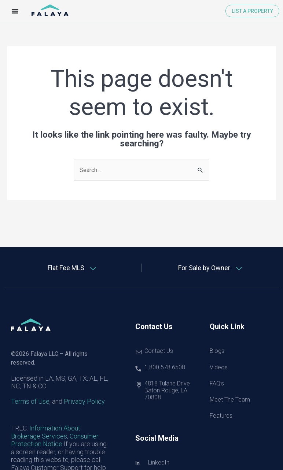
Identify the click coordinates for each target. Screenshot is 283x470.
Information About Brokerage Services (45, 432)
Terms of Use (30, 401)
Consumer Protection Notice (55, 440)
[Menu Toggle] (15, 11)
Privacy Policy (84, 401)
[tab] (73, 268)
